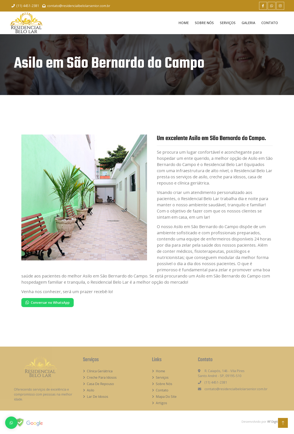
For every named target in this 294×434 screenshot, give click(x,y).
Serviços (227, 23)
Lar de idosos (97, 396)
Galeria (248, 23)
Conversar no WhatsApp (47, 302)
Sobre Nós (204, 23)
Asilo (90, 390)
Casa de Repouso (100, 384)
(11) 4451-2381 (25, 5)
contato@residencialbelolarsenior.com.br (76, 5)
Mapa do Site (166, 396)
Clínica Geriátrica (100, 371)
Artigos (161, 403)
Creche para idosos (102, 377)
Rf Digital (273, 421)
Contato (269, 23)
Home (183, 23)
